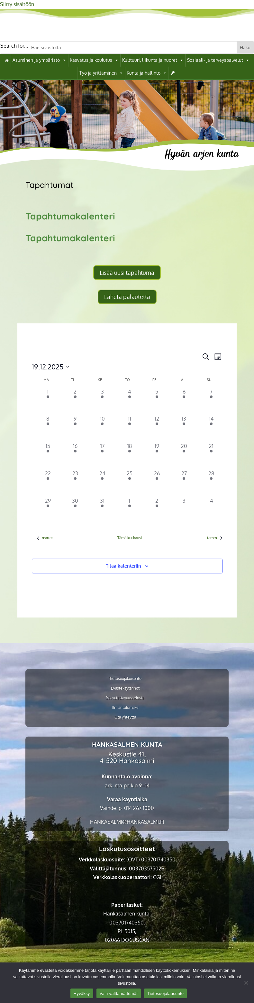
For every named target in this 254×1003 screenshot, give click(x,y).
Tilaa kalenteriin (123, 566)
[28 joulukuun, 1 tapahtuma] (211, 483)
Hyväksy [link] (82, 993)
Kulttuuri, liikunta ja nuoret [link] (153, 60)
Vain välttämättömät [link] (119, 993)
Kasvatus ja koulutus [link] (94, 60)
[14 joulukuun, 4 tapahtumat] (211, 428)
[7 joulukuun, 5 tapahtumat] (211, 401)
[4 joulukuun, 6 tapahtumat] (129, 401)
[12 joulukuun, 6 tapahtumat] (156, 428)
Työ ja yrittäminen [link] (101, 73)
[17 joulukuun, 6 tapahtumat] (102, 455)
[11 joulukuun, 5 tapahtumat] (129, 428)
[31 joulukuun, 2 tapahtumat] (102, 510)
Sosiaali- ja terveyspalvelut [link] (218, 60)
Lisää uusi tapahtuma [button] (127, 272)
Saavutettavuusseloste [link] (125, 698)
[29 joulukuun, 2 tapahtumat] (48, 510)
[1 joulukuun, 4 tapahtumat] (48, 401)
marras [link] (45, 537)
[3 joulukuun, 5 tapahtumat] (102, 401)
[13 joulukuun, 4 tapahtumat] (184, 428)
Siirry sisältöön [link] (17, 4)
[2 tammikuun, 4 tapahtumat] (156, 510)
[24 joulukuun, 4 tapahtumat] (102, 483)
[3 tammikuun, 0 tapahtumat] (184, 510)
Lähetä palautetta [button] (127, 296)
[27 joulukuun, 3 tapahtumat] (184, 483)
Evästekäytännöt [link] (125, 688)
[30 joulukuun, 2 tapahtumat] (75, 510)
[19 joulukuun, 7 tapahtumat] (156, 455)
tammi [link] (214, 537)
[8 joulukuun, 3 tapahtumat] (48, 428)
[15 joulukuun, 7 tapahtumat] (48, 455)
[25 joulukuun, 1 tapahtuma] (129, 483)
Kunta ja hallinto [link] (147, 73)
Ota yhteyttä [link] (125, 717)
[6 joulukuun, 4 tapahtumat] (184, 401)
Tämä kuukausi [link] (129, 537)
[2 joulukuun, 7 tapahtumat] (75, 401)
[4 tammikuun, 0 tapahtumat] (211, 510)
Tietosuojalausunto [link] (125, 678)
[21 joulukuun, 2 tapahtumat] (211, 455)
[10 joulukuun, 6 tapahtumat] (102, 428)
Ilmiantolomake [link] (125, 707)
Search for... (14, 45)
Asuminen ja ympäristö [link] (39, 60)
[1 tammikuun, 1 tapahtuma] (129, 510)
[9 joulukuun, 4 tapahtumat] (75, 428)
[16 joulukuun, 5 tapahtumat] (75, 455)
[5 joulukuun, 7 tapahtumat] (156, 401)
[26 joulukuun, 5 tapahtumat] (156, 483)
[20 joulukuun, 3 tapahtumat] (184, 455)
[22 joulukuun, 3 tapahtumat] (48, 483)
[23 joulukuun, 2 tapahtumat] (75, 483)
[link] (7, 60)
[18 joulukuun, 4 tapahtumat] (129, 455)
